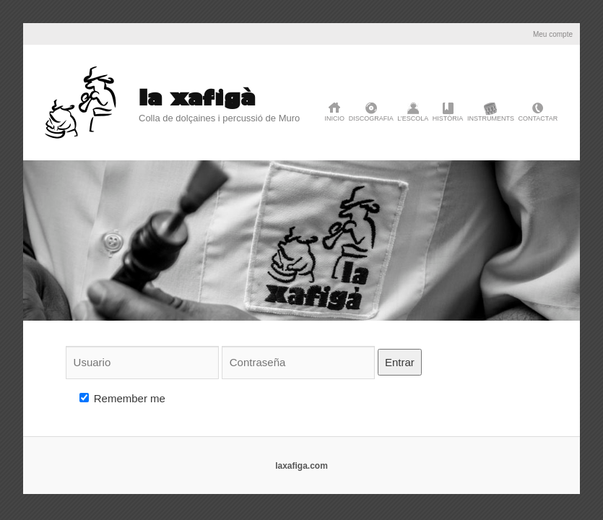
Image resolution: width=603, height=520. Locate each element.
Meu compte (553, 34)
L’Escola (412, 118)
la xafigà (197, 97)
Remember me (122, 398)
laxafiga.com (301, 466)
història (448, 118)
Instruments (490, 118)
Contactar (538, 118)
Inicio (335, 118)
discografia (371, 118)
